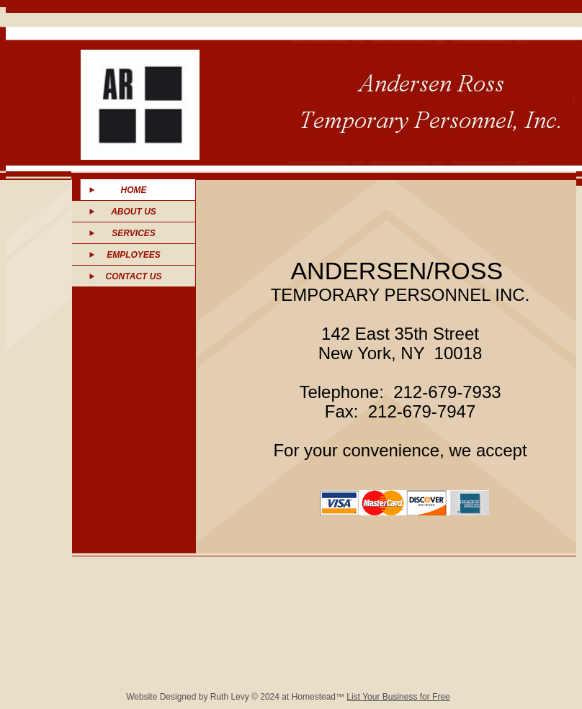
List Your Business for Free (397, 697)
